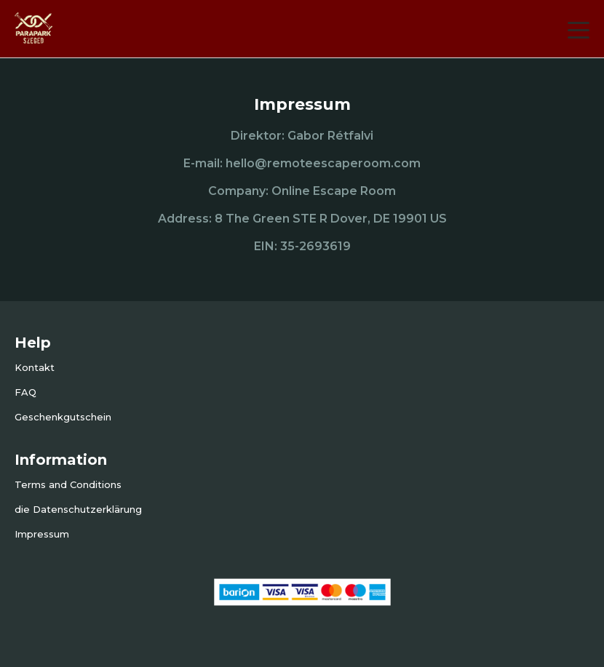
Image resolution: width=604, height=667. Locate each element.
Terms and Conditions (68, 484)
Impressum (42, 534)
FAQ (25, 392)
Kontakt (35, 367)
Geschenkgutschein (63, 417)
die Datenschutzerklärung (78, 509)
